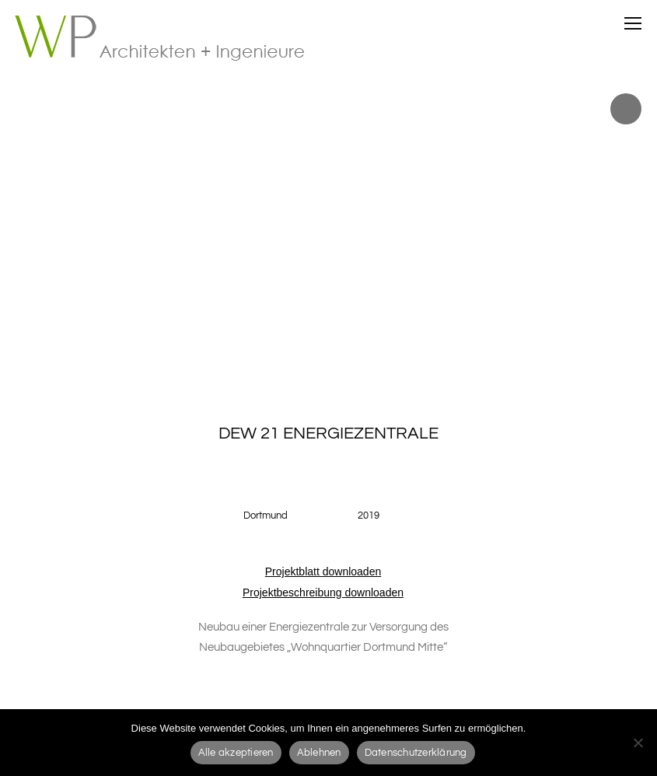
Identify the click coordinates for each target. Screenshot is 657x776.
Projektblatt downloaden (323, 571)
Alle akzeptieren (236, 752)
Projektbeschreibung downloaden (323, 592)
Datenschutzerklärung (416, 752)
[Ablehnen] (637, 742)
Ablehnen (319, 752)
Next (641, 233)
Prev (15, 233)
